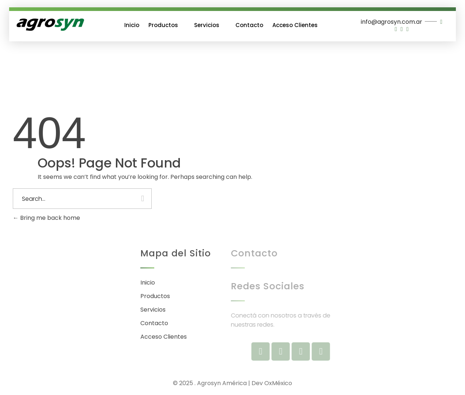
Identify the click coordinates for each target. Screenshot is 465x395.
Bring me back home (46, 218)
